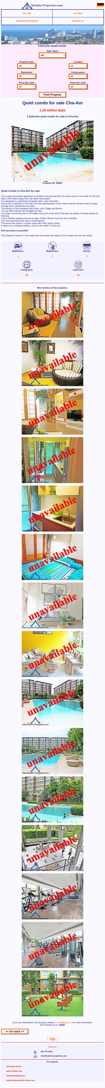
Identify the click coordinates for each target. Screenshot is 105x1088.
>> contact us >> (63, 1022)
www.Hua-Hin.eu (13, 1066)
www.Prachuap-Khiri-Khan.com (20, 1080)
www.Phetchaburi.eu (15, 1076)
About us (52, 1047)
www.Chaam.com (14, 1071)
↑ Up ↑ (53, 1039)
